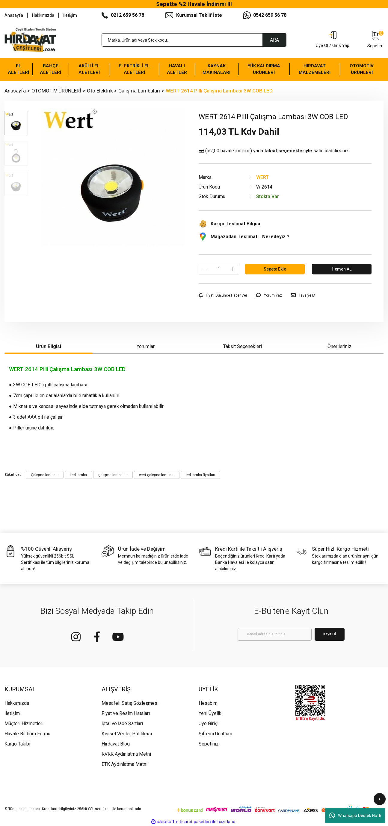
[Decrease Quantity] (205, 269)
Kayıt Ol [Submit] (329, 634)
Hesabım (208, 703)
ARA (274, 40)
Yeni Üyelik (210, 713)
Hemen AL (341, 269)
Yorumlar (146, 346)
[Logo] (30, 40)
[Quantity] (219, 269)
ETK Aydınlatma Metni (124, 764)
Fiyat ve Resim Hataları (126, 713)
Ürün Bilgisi (48, 346)
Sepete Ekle (275, 269)
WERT (262, 177)
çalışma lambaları (113, 475)
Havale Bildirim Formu (27, 734)
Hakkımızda (43, 15)
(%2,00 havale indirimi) (274, 150)
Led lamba (78, 475)
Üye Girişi (208, 723)
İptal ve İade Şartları (122, 723)
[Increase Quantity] (233, 269)
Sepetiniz (209, 744)
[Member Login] (332, 40)
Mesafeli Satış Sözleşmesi (130, 703)
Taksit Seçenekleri (242, 346)
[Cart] (375, 40)
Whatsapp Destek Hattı (355, 815)
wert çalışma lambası (156, 475)
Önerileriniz (339, 346)
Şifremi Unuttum (215, 734)
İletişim (70, 15)
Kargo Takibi (17, 744)
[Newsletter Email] (275, 634)
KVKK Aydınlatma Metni (126, 754)
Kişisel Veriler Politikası (127, 734)
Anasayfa (13, 15)
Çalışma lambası (44, 475)
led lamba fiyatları (200, 475)
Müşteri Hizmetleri (23, 723)
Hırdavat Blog (116, 744)
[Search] (194, 40)
